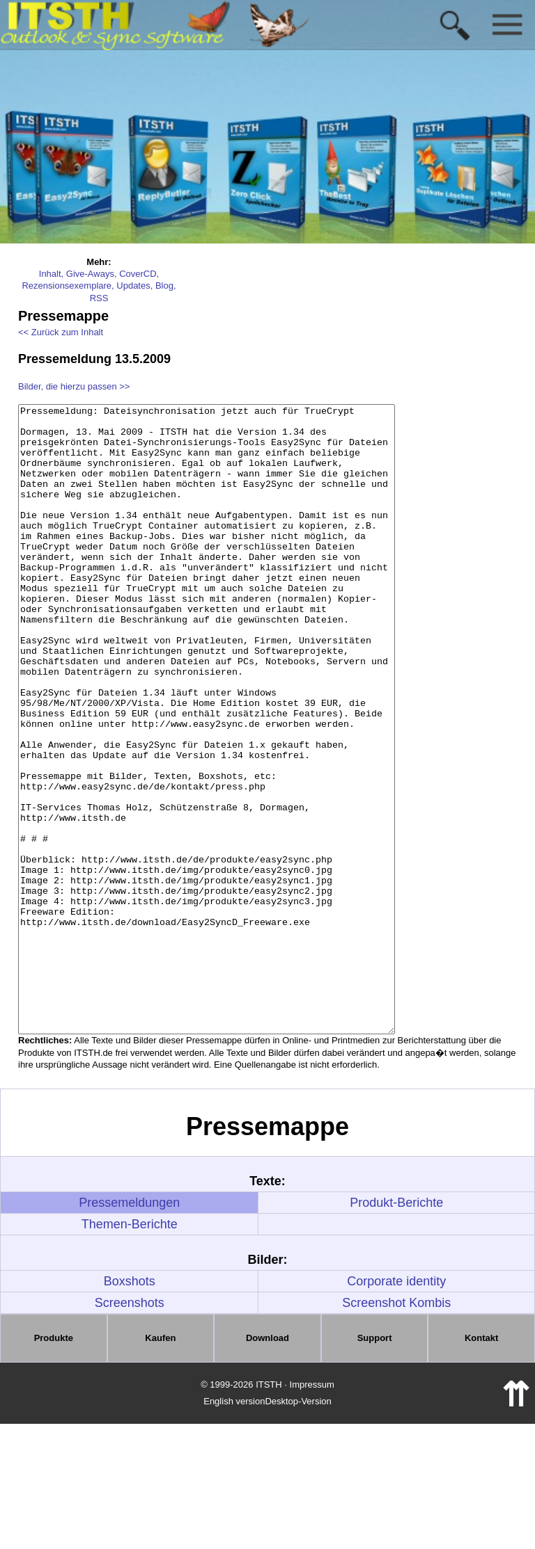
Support (374, 1463)
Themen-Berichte (130, 1349)
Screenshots (129, 1428)
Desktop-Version (298, 1526)
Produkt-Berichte (396, 1328)
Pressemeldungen (129, 1328)
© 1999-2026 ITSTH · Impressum (267, 1509)
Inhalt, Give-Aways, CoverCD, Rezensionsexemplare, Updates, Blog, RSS (99, 285)
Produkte (53, 1463)
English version (234, 1526)
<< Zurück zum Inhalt (60, 332)
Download (267, 1463)
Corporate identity (396, 1406)
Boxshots (129, 1406)
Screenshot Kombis (396, 1428)
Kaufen (160, 1463)
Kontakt (481, 1463)
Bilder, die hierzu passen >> (74, 386)
